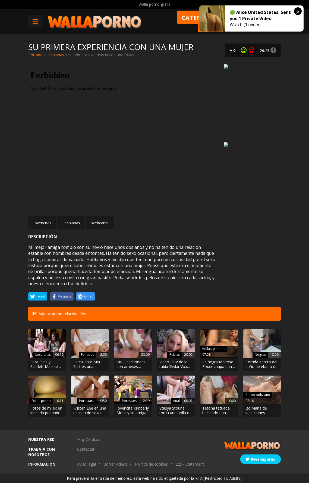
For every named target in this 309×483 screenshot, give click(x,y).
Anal (176, 400)
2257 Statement (190, 464)
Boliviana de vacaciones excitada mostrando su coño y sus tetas (260, 410)
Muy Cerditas (88, 439)
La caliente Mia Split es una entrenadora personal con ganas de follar (86, 364)
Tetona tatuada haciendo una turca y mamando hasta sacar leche (218, 410)
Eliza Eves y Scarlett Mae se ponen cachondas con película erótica (46, 364)
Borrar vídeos (115, 464)
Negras (260, 354)
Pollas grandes (213, 348)
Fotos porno (41, 400)
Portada (35, 54)
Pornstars (86, 400)
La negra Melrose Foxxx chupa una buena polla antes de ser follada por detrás (218, 364)
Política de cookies (151, 464)
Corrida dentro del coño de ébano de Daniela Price (261, 364)
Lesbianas (55, 54)
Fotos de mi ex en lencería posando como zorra (46, 410)
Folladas (87, 354)
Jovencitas (42, 222)
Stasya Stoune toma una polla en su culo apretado (175, 410)
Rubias (174, 354)
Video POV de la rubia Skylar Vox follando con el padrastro (173, 364)
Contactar (85, 449)
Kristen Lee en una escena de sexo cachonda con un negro (89, 410)
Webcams (100, 222)
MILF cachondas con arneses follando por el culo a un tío (131, 364)
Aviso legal (86, 464)
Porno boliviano (257, 394)
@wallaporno (260, 459)
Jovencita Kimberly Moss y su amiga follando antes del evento (132, 410)
